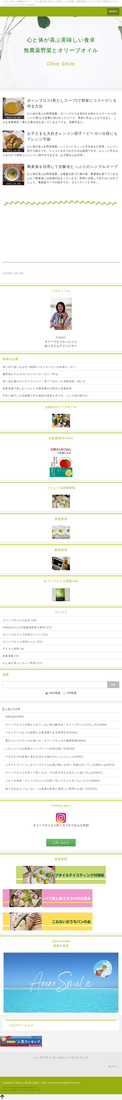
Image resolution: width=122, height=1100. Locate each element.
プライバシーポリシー (57, 1057)
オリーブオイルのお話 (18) (20, 620)
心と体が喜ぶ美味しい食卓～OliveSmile (39, 1083)
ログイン (113, 1066)
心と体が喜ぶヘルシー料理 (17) (22, 663)
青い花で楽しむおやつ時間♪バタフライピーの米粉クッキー (39, 367)
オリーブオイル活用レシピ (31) (22, 641)
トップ (38, 1057)
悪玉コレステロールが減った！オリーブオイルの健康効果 (45, 740)
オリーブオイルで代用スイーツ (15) (25, 634)
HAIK (38, 1090)
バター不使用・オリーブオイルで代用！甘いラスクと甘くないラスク (52, 780)
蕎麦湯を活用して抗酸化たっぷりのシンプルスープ (72, 167)
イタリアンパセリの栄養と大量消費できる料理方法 (41, 732)
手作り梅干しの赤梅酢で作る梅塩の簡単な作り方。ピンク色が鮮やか (45, 395)
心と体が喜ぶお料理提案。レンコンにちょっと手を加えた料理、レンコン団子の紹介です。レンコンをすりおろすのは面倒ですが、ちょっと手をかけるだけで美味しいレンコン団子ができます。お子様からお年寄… (60, 151)
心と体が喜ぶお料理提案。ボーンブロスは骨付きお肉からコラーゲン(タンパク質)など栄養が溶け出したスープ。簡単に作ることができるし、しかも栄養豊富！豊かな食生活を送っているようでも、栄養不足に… (60, 118)
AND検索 (53, 693)
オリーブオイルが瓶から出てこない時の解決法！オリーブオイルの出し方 (56, 724)
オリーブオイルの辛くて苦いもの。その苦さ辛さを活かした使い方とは (54, 772)
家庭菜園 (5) (10, 655)
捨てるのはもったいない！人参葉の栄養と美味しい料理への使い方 (51, 788)
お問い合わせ (61, 842)
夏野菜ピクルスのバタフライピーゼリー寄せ (30, 374)
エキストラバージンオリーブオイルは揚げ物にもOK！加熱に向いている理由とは (60, 764)
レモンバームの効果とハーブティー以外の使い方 (40, 748)
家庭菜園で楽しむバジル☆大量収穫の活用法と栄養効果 (37, 388)
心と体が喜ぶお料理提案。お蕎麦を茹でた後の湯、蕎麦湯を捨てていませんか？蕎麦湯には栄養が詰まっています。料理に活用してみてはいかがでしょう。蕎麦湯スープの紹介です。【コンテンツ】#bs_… (72, 178)
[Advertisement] (61, 237)
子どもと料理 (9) (13, 648)
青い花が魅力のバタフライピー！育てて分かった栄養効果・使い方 (44, 381)
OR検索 (70, 693)
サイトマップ (80, 1057)
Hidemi (61, 337)
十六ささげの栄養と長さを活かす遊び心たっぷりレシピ (44, 756)
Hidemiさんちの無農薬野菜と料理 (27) (27, 627)
